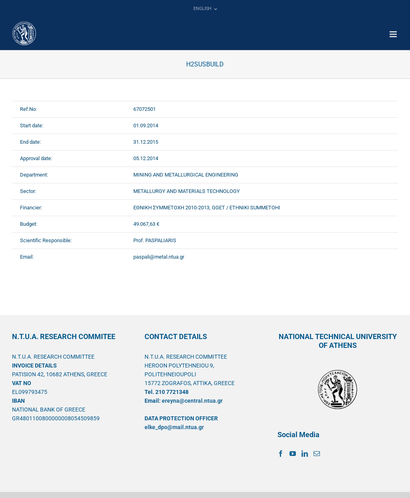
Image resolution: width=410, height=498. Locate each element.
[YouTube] (292, 453)
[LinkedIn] (304, 453)
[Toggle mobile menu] (394, 34)
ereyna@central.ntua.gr (192, 401)
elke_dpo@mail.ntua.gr (174, 427)
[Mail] (317, 453)
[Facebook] (280, 453)
